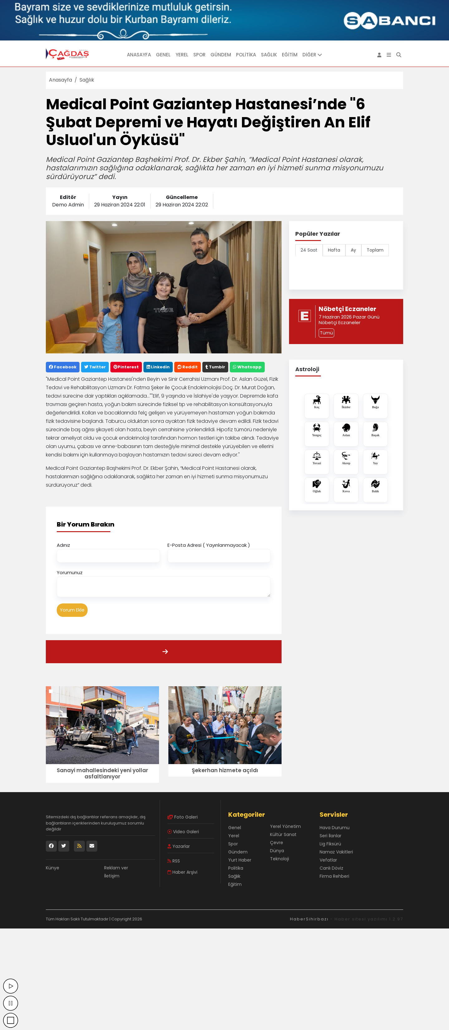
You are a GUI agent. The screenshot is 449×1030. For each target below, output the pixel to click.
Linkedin (158, 367)
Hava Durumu (335, 827)
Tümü (326, 333)
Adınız (63, 545)
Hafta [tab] (334, 250)
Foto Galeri (182, 817)
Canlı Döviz (331, 868)
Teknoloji (279, 859)
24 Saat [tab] (309, 250)
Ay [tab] (353, 250)
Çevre (276, 842)
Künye (52, 868)
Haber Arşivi (182, 872)
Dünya (277, 851)
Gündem (220, 54)
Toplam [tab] (375, 250)
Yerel (182, 54)
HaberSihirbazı (309, 919)
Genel (163, 54)
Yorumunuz (70, 572)
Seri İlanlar (330, 836)
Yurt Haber (239, 860)
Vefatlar (328, 860)
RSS (173, 861)
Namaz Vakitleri (336, 852)
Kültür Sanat (283, 834)
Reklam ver (116, 868)
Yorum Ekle (72, 610)
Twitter (95, 367)
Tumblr (215, 367)
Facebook (62, 367)
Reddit (187, 367)
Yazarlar (178, 846)
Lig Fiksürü (330, 844)
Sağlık (269, 54)
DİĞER (312, 54)
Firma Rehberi (334, 876)
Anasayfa (139, 54)
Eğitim (289, 54)
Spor (199, 54)
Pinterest (126, 367)
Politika (246, 54)
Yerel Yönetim (285, 826)
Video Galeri (183, 832)
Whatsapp (247, 367)
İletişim (111, 876)
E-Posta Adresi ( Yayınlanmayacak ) (208, 545)
